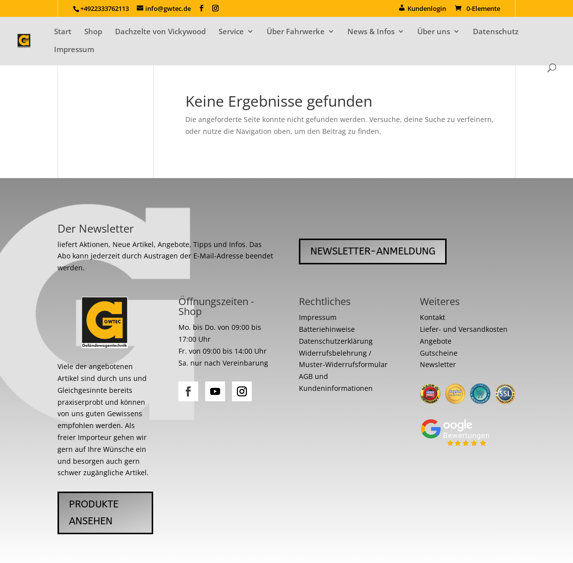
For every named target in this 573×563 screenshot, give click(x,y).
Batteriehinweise (327, 329)
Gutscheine (439, 353)
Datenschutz (495, 32)
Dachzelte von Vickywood (160, 32)
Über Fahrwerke (296, 32)
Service (231, 32)
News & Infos (371, 32)
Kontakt (432, 317)
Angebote (436, 341)
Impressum (74, 50)
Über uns (433, 32)
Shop (93, 32)
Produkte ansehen (93, 513)
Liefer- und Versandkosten (464, 329)
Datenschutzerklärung (336, 341)
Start (62, 32)
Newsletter (438, 364)
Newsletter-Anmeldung (372, 251)
